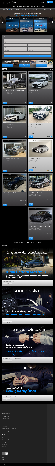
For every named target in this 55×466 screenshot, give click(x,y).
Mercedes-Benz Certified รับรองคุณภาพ (9, 428)
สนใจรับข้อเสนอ (8, 284)
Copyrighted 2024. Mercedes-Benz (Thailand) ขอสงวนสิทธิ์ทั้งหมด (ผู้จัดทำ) (12, 464)
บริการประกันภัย (5, 427)
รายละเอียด (5, 102)
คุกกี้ (23, 464)
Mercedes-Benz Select (6, 413)
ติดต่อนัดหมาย (7, 361)
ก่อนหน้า (21, 242)
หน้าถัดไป (33, 242)
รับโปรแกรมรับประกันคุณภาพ (7, 440)
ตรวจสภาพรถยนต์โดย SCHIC (7, 430)
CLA (22, 9)
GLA (42, 9)
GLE (50, 9)
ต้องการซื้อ (4, 446)
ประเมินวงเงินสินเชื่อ (26, 6)
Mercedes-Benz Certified (6, 412)
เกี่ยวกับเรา (14, 6)
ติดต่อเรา (50, 2)
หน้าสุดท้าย (39, 242)
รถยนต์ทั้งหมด (4, 245)
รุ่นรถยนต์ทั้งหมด (5, 9)
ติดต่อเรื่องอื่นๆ (4, 448)
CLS (28, 9)
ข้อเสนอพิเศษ (38, 6)
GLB (45, 9)
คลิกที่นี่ (6, 399)
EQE (11, 9)
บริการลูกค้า (44, 6)
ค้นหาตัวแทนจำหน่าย (5, 435)
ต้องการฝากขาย (4, 445)
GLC (47, 9)
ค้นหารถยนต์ (27, 56)
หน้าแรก (10, 6)
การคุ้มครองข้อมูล (27, 464)
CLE (25, 9)
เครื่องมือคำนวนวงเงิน (5, 420)
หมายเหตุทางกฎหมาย (32, 464)
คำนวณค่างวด (7, 322)
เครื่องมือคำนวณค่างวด (6, 418)
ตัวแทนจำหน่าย (33, 6)
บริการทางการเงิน (5, 425)
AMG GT (17, 9)
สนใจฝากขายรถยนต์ (5, 432)
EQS (36, 9)
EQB (34, 9)
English (42, 2)
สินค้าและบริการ (20, 6)
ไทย (45, 2)
